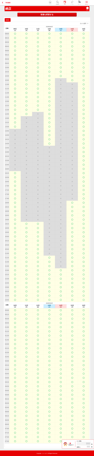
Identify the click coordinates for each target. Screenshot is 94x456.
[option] (8, 20)
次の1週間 (84, 23)
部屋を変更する (47, 15)
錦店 (8, 8)
